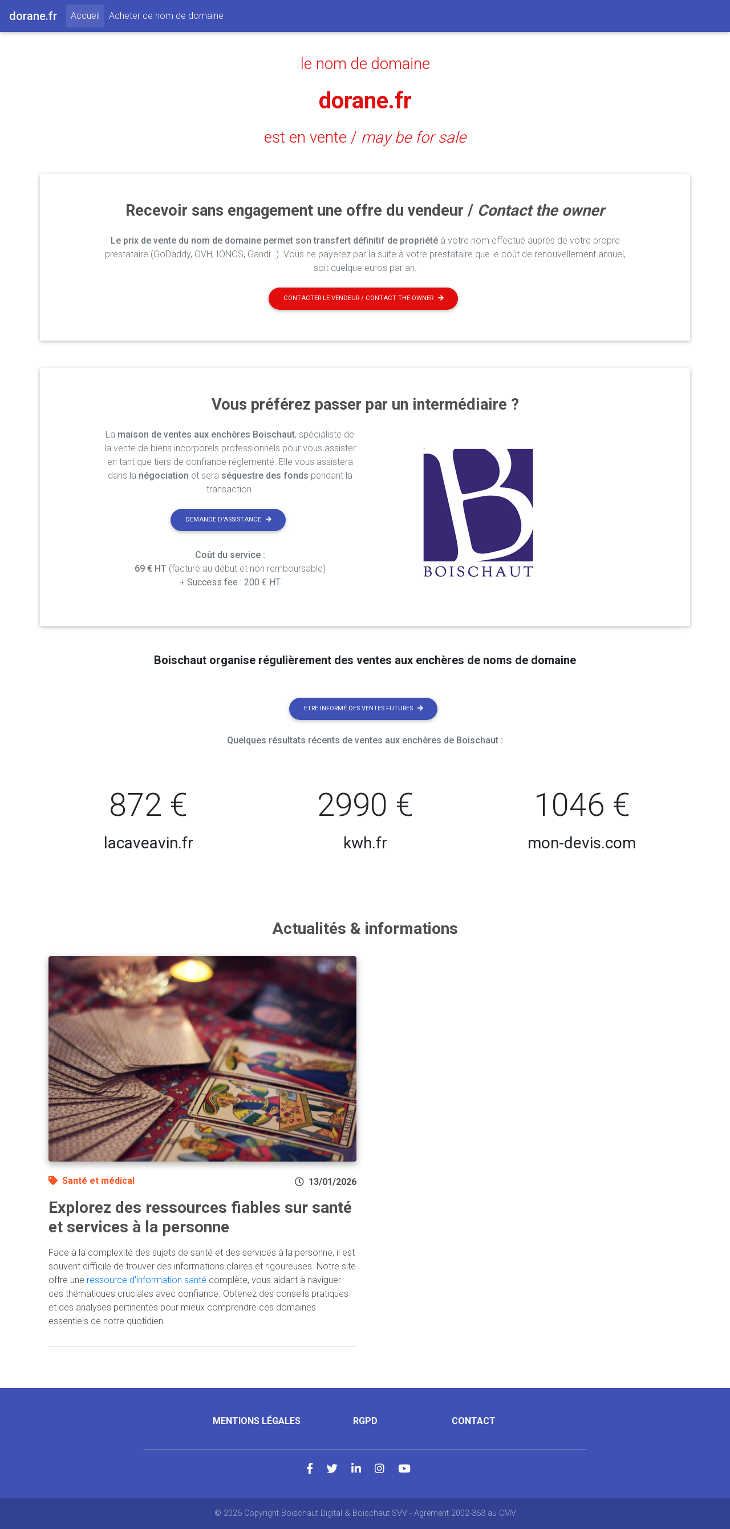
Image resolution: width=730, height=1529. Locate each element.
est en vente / (365, 137)
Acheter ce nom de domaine (166, 15)
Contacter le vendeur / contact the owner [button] (363, 298)
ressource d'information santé (146, 1280)
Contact (474, 1420)
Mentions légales (257, 1420)
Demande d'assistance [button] (228, 519)
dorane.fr (365, 100)
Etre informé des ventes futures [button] (363, 708)
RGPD (365, 1420)
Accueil (87, 15)
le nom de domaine (365, 64)
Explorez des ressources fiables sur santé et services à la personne (200, 1217)
